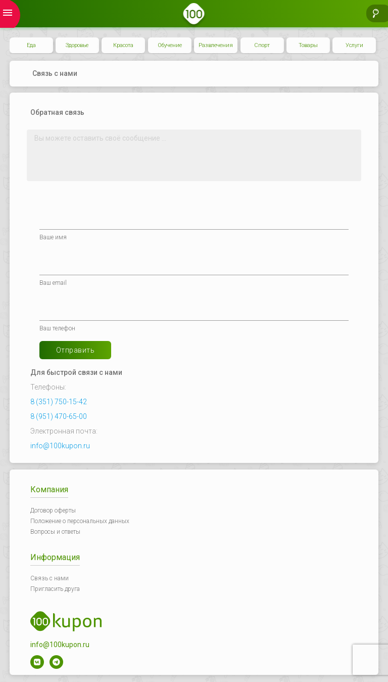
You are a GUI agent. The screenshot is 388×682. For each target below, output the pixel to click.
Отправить (75, 350)
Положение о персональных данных (79, 521)
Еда (31, 45)
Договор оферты (53, 510)
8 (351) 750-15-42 (58, 402)
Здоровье (77, 45)
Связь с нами (49, 578)
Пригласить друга (55, 588)
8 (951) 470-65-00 (58, 416)
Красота (123, 45)
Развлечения (216, 45)
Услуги (354, 45)
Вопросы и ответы (55, 531)
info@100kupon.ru (60, 446)
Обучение (170, 45)
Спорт (262, 45)
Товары (308, 45)
